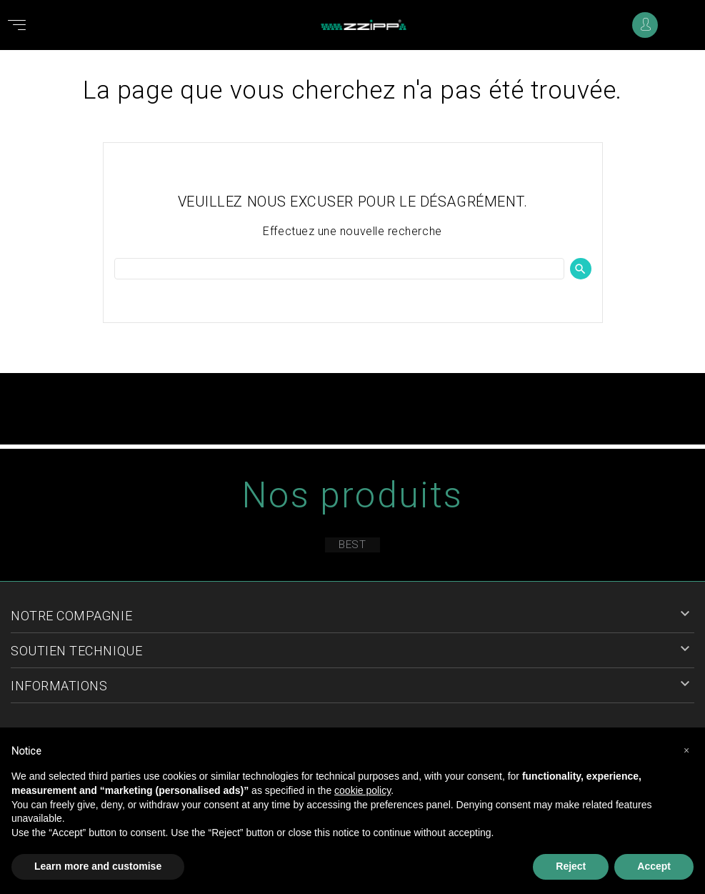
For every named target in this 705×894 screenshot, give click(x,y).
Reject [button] (571, 866)
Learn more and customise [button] (97, 866)
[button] (686, 750)
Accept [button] (654, 866)
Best (352, 544)
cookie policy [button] (362, 790)
